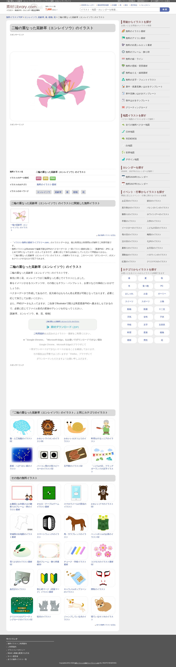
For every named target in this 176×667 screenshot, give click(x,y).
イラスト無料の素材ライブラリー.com (31, 242)
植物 (50, 17)
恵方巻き (134, 5)
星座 (146, 332)
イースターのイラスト (132, 228)
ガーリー (162, 294)
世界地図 (130, 152)
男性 (146, 340)
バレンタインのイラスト (158, 207)
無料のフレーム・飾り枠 (138, 52)
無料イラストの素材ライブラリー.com (86, 663)
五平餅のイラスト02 (73, 466)
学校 (129, 324)
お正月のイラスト (130, 201)
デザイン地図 (132, 159)
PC (162, 286)
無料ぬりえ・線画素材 (136, 73)
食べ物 (146, 286)
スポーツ (146, 301)
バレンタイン (145, 5)
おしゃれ (129, 294)
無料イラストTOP (14, 17)
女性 (146, 317)
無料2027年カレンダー (137, 184)
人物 (162, 301)
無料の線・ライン (134, 59)
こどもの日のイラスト (157, 228)
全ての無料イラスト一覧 (17, 659)
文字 (146, 324)
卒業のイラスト (129, 221)
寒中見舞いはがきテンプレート (141, 93)
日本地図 (130, 131)
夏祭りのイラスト (130, 248)
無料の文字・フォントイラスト (141, 79)
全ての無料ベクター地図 (138, 125)
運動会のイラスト (130, 255)
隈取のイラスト (98, 589)
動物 (129, 309)
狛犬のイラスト (44, 616)
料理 (129, 332)
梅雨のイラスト (154, 234)
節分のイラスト (154, 201)
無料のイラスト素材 (46, 184)
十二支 (162, 309)
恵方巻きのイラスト (131, 207)
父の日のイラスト (130, 241)
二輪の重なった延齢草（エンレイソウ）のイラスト (62, 321)
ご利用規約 (38, 333)
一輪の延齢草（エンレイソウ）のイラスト (19, 227)
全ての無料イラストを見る (160, 1)
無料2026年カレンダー (137, 177)
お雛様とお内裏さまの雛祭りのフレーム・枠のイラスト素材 (21, 507)
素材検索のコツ (142, 1)
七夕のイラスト (154, 241)
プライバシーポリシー (16, 650)
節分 (126, 5)
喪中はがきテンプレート (138, 100)
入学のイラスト (154, 221)
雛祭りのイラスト (130, 214)
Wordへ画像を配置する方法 (18, 653)
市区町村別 (131, 138)
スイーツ (129, 301)
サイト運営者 (13, 656)
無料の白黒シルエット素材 (139, 45)
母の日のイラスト (130, 234)
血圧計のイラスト (18, 589)
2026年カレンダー (87, 5)
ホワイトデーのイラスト (158, 214)
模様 (129, 340)
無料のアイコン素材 (135, 38)
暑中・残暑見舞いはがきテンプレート (144, 86)
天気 (129, 317)
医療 (146, 309)
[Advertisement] (62, 42)
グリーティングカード (136, 107)
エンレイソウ (31, 17)
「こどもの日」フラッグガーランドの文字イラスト (102, 469)
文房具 (162, 324)
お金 (146, 294)
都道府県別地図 (103, 5)
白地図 (114, 5)
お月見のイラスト (155, 248)
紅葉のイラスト (129, 261)
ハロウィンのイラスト (157, 255)
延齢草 (41, 17)
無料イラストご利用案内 (126, 1)
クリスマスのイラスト (157, 261)
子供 (162, 317)
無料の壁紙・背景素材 (136, 66)
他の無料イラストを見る (107, 235)
